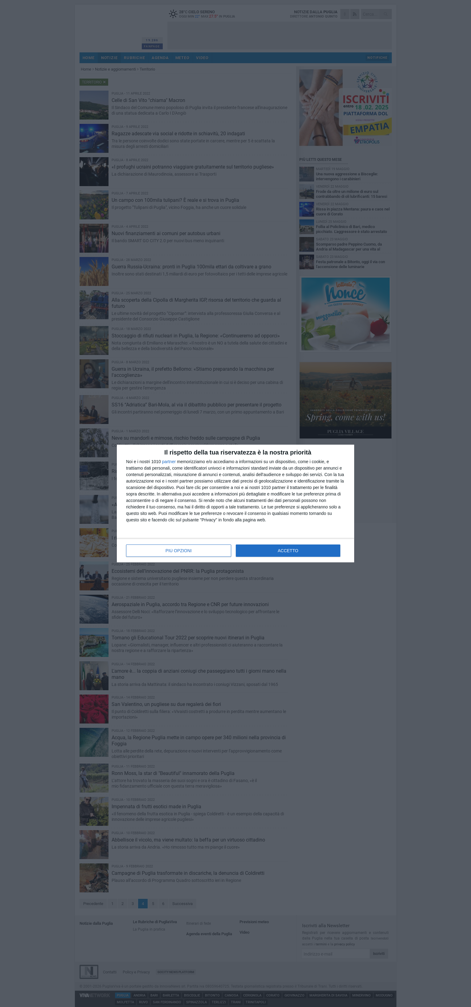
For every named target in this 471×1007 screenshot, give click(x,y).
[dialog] (235, 503)
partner (169, 461)
